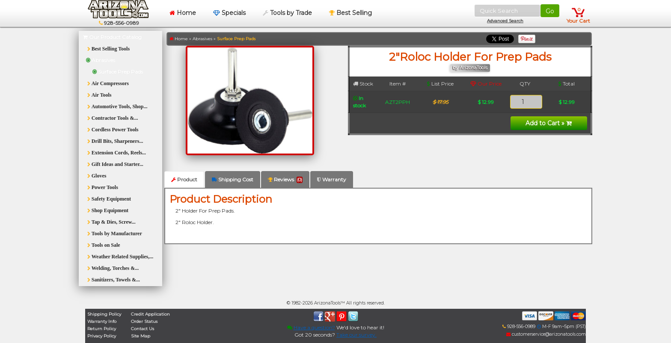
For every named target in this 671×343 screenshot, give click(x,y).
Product (184, 179)
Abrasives (202, 38)
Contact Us (142, 328)
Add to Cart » (549, 123)
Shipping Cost (232, 179)
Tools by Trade (287, 13)
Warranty (331, 179)
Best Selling (350, 13)
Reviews (285, 179)
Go (550, 11)
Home (182, 13)
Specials (229, 13)
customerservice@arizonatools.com (546, 334)
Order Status (144, 321)
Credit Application (150, 314)
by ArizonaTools (470, 68)
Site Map (140, 336)
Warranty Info (101, 321)
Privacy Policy (101, 336)
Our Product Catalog (112, 37)
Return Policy (101, 328)
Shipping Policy (104, 314)
